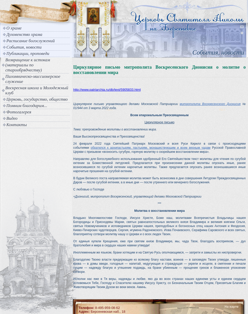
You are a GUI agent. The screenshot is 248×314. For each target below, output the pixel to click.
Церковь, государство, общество (37, 99)
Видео (12, 118)
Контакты (16, 124)
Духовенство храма (24, 34)
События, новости (24, 47)
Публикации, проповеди (27, 53)
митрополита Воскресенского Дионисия (210, 104)
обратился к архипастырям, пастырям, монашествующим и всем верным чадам (150, 147)
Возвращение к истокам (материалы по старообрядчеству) (27, 64)
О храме (13, 28)
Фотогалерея (18, 112)
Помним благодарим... (26, 105)
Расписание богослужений (30, 40)
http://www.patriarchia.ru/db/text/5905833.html (107, 90)
